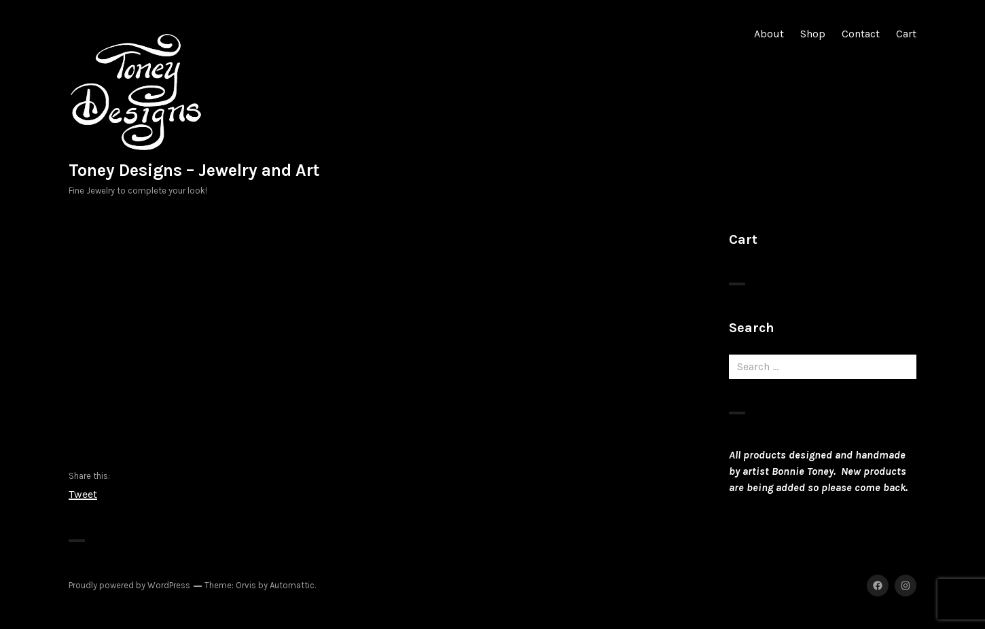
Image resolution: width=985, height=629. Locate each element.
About (769, 33)
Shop (812, 33)
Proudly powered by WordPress (129, 585)
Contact (861, 33)
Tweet (83, 493)
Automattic (292, 585)
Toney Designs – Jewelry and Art (194, 170)
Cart (906, 33)
